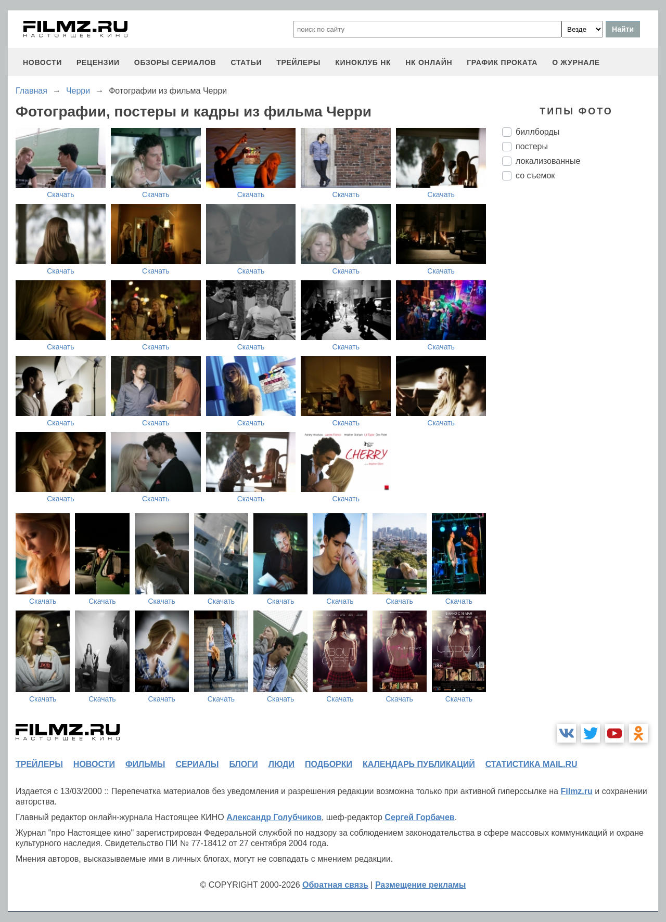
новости (42, 62)
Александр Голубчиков (274, 817)
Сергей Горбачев (419, 817)
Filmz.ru (576, 791)
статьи (246, 62)
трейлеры (298, 62)
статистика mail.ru (531, 764)
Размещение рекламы (420, 884)
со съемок (535, 175)
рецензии (98, 62)
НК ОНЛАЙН (428, 62)
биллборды (537, 131)
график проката (502, 62)
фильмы (145, 764)
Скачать (60, 194)
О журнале (576, 62)
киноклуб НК (363, 62)
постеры (532, 146)
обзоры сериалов (175, 62)
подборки (328, 764)
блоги (243, 764)
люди (281, 764)
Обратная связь (335, 884)
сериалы (197, 764)
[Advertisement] (580, 362)
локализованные (548, 161)
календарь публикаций (419, 764)
